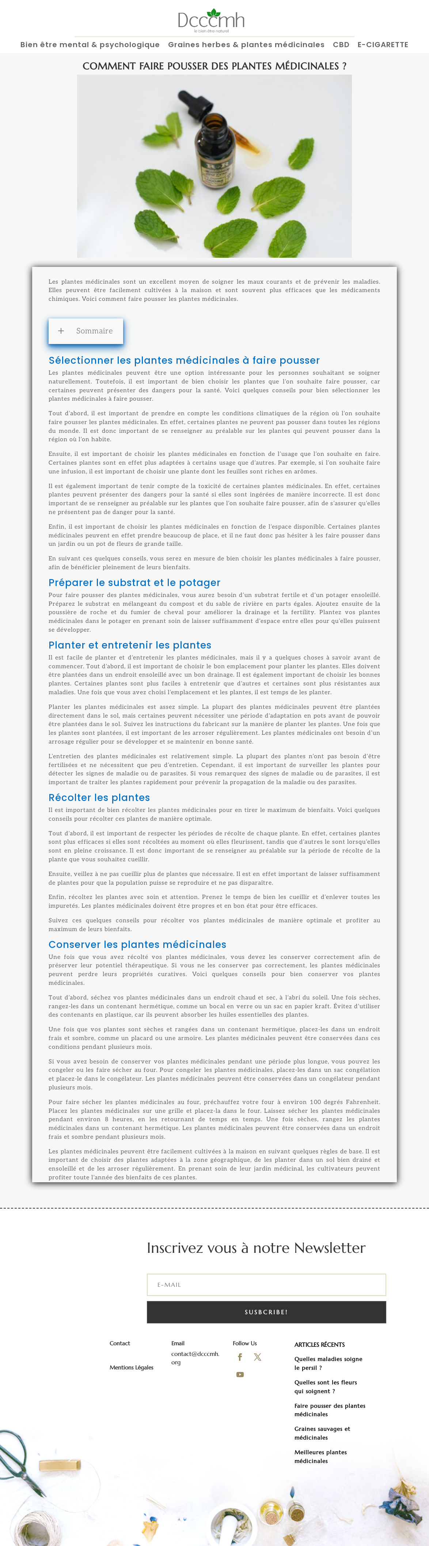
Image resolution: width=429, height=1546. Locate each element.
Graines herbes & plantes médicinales (246, 45)
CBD (341, 45)
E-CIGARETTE (383, 45)
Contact (120, 1343)
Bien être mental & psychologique (90, 45)
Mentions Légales (131, 1367)
